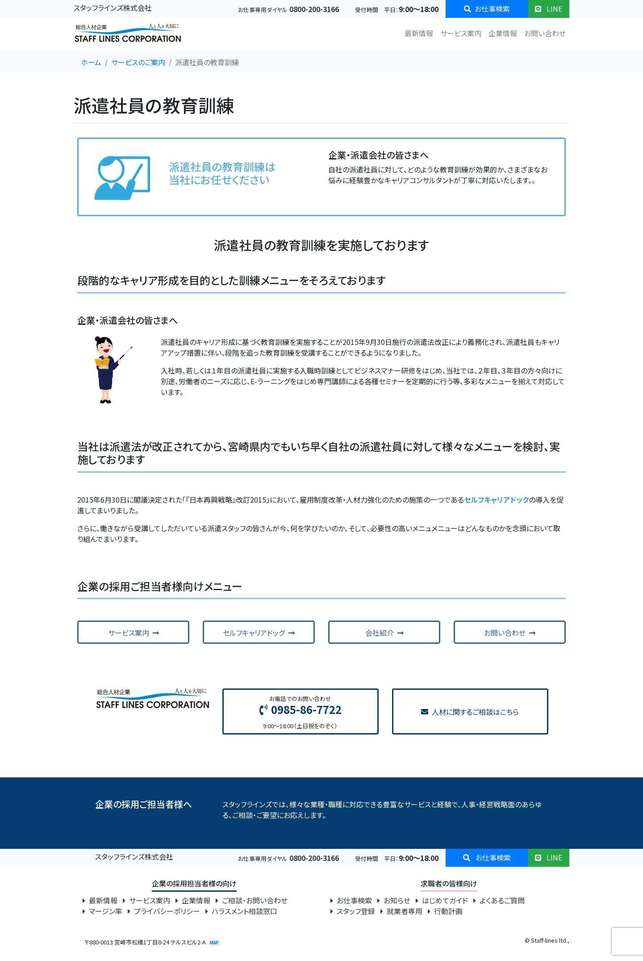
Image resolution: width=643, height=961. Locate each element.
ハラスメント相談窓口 (241, 911)
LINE (548, 8)
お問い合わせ (545, 33)
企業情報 (503, 33)
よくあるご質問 (499, 900)
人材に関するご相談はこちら (470, 711)
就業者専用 (402, 911)
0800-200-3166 (314, 9)
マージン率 (103, 911)
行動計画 (445, 911)
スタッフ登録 (353, 911)
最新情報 (419, 33)
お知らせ (394, 900)
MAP (214, 943)
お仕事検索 (487, 8)
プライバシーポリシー (165, 911)
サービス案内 (460, 33)
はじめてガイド (443, 900)
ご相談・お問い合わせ (252, 900)
